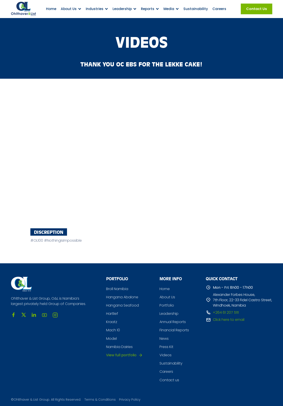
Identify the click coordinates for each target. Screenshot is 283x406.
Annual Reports (172, 321)
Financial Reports (174, 330)
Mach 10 (113, 330)
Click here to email (228, 319)
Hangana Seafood (122, 305)
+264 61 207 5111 (226, 312)
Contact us (169, 380)
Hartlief (112, 313)
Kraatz (111, 321)
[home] (23, 9)
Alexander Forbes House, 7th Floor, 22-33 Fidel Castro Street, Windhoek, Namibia (242, 300)
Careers (219, 8)
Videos (165, 355)
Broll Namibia (117, 288)
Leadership (168, 313)
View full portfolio (121, 355)
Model (111, 338)
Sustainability (195, 8)
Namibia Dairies (119, 346)
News (164, 338)
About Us (167, 297)
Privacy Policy (129, 400)
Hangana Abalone (122, 297)
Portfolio (166, 305)
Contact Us (256, 8)
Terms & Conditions (100, 400)
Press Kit (166, 346)
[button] (71, 9)
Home (51, 8)
